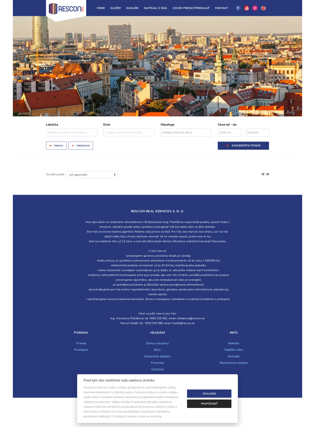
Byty (157, 350)
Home (101, 8)
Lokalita (52, 125)
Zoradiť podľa (55, 174)
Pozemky (157, 363)
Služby (115, 8)
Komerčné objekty (157, 356)
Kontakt (221, 8)
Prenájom (83, 145)
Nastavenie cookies (234, 363)
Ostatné (157, 369)
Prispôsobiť (209, 403)
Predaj (58, 145)
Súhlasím (209, 393)
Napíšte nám (234, 350)
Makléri (132, 8)
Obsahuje (167, 125)
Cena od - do (227, 125)
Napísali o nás (155, 8)
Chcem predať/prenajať (191, 8)
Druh (106, 125)
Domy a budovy (157, 343)
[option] (157, 66)
